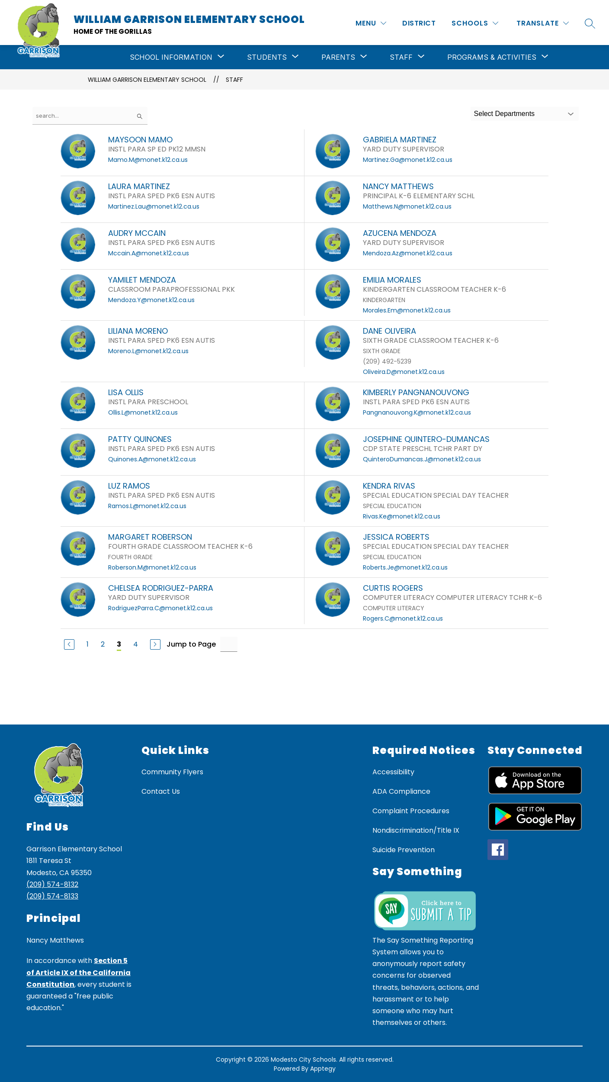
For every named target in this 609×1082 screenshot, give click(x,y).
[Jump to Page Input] (228, 644)
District (419, 23)
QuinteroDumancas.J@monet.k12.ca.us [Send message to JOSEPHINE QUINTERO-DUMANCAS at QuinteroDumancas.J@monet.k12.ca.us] (422, 459)
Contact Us (160, 791)
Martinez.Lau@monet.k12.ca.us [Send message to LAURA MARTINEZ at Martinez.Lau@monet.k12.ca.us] (153, 206)
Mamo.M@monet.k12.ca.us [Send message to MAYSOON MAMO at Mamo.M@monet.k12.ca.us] (148, 159)
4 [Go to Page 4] (135, 644)
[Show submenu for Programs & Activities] (491, 57)
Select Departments (504, 113)
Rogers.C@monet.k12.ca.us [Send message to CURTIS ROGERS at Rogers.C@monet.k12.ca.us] (403, 618)
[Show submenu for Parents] (338, 57)
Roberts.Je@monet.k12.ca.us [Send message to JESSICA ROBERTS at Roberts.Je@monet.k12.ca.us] (405, 567)
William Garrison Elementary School (147, 79)
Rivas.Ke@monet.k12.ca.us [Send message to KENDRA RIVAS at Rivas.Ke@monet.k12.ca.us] (401, 516)
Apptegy (323, 1068)
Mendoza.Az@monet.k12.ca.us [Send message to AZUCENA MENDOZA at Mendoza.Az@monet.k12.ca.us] (407, 253)
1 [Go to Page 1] (88, 644)
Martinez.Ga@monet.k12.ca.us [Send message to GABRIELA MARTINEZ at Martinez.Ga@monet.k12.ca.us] (407, 159)
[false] (89, 116)
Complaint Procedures (410, 811)
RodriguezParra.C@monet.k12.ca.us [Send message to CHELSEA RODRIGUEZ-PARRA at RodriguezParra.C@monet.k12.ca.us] (160, 608)
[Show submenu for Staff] (401, 57)
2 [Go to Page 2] (103, 644)
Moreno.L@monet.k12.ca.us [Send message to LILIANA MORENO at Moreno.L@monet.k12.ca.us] (148, 351)
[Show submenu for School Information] (171, 57)
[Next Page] (155, 644)
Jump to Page (191, 644)
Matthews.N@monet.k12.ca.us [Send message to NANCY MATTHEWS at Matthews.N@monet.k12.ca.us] (407, 206)
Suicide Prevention (403, 850)
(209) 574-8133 (52, 896)
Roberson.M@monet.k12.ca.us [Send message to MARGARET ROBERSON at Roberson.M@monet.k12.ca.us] (152, 567)
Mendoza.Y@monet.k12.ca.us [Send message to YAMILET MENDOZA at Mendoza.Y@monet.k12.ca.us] (151, 300)
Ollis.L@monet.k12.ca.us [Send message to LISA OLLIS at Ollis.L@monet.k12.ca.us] (143, 412)
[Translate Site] (542, 23)
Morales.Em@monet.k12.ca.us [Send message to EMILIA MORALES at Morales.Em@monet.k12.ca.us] (407, 310)
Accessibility (393, 772)
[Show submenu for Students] (267, 57)
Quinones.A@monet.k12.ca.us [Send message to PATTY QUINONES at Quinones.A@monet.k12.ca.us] (152, 459)
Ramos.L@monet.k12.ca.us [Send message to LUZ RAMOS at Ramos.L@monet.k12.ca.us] (147, 506)
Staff (234, 79)
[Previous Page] (69, 644)
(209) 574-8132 (52, 884)
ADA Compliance (401, 791)
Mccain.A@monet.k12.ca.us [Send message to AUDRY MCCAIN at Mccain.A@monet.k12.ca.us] (148, 253)
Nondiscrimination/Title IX (415, 830)
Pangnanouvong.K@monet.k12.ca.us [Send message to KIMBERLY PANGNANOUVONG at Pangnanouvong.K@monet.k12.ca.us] (417, 412)
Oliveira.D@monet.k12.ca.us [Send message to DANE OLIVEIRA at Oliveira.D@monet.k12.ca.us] (404, 371)
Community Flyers (172, 772)
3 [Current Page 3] (119, 644)
